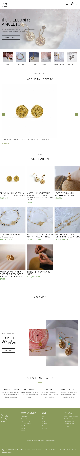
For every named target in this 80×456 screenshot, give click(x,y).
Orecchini (59, 64)
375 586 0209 (67, 423)
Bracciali (21, 64)
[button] (3, 114)
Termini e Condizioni (49, 440)
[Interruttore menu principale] (76, 4)
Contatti (23, 428)
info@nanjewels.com (69, 421)
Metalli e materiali (26, 426)
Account (23, 430)
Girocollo (44, 423)
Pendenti (72, 64)
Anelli (8, 64)
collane (34, 64)
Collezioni (24, 419)
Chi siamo (24, 416)
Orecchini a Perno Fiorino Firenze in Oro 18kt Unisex (27, 140)
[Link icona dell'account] (67, 4)
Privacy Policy (29, 440)
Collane (44, 421)
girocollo (46, 64)
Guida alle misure (26, 423)
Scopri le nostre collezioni (9, 340)
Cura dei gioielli (25, 421)
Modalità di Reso (38, 440)
